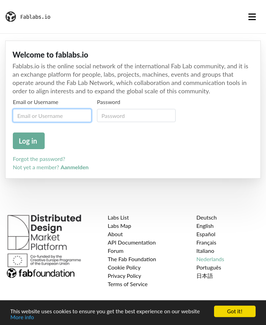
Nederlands (210, 259)
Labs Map (119, 225)
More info (22, 319)
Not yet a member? (51, 167)
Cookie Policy (124, 267)
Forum (115, 250)
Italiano (205, 250)
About (115, 234)
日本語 (204, 275)
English (205, 225)
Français (206, 242)
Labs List (118, 217)
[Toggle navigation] (252, 16)
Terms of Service (128, 284)
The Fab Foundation (132, 259)
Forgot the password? (39, 158)
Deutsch (206, 217)
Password (108, 102)
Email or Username (36, 102)
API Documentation (132, 242)
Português (208, 267)
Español (205, 234)
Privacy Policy (124, 275)
